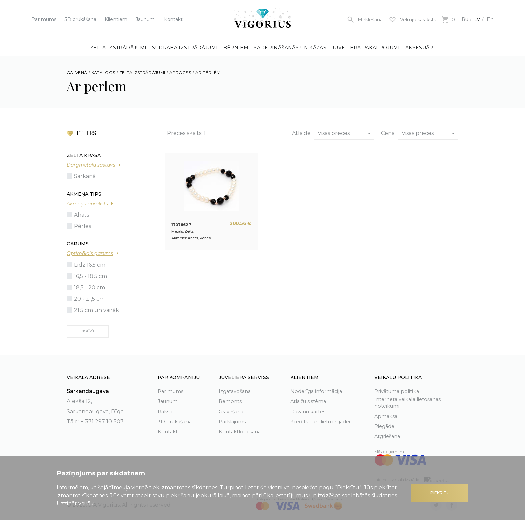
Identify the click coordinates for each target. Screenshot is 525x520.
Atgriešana (388, 436)
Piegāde (385, 426)
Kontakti (174, 19)
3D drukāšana (80, 19)
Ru (463, 19)
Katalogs (103, 72)
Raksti (166, 410)
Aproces (180, 72)
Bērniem (235, 48)
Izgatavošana (236, 390)
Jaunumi (146, 19)
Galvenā (77, 72)
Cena (388, 133)
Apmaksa (386, 416)
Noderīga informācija (318, 390)
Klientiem (116, 19)
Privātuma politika (398, 390)
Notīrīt (87, 331)
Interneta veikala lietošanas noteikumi (411, 402)
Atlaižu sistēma (310, 400)
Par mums (43, 19)
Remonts (231, 400)
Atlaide (301, 133)
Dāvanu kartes (309, 410)
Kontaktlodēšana (242, 430)
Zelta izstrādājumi (118, 48)
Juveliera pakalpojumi (366, 48)
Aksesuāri (420, 48)
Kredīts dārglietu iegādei (323, 420)
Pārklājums (234, 420)
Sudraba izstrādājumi (185, 48)
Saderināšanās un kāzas (290, 48)
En (490, 19)
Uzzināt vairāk (75, 503)
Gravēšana (233, 410)
